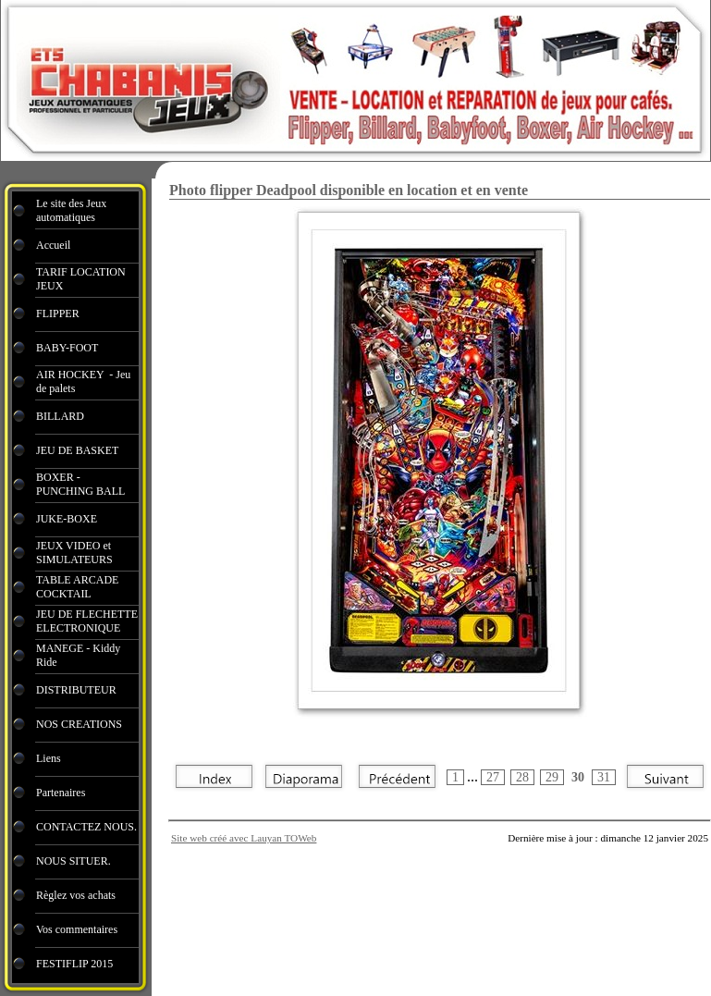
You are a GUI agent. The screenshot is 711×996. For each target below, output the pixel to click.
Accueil (53, 245)
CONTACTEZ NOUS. (86, 826)
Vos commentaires (76, 929)
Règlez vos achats (76, 895)
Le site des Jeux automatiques (71, 210)
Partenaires (62, 792)
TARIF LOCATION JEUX (81, 278)
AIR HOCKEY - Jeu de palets (83, 381)
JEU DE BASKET (77, 450)
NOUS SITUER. (73, 861)
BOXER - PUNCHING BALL (80, 484)
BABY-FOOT (67, 347)
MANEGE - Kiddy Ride (78, 655)
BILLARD (60, 416)
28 (522, 777)
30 (577, 777)
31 (603, 777)
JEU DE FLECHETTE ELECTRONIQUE (87, 621)
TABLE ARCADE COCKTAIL (77, 586)
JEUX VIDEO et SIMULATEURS (74, 552)
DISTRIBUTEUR (76, 689)
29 (552, 777)
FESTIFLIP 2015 (74, 963)
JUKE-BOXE (66, 518)
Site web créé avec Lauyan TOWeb (243, 837)
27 (492, 777)
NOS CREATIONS (79, 724)
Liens (48, 758)
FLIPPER (58, 313)
